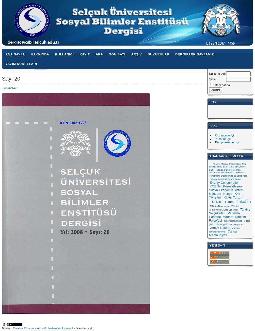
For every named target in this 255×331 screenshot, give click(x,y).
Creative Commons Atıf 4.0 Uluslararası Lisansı (42, 328)
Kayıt (85, 54)
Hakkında (40, 54)
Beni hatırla (222, 85)
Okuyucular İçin (225, 135)
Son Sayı (117, 54)
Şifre (212, 79)
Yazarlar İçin (223, 139)
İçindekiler (10, 87)
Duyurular (158, 54)
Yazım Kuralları (21, 64)
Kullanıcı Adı (217, 74)
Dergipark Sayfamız (194, 54)
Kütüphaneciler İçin (227, 142)
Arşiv (136, 54)
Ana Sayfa (15, 54)
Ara (99, 54)
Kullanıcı (64, 54)
